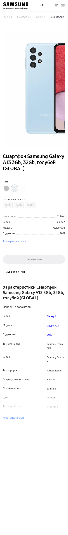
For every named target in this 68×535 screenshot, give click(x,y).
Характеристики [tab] (15, 271)
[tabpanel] (34, 352)
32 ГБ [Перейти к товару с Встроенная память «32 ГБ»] (8, 205)
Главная (7, 17)
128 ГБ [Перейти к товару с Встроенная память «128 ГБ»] (30, 205)
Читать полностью (13, 417)
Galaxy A (41, 17)
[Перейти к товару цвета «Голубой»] (14, 188)
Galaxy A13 (53, 325)
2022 (49, 334)
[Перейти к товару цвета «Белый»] (22, 188)
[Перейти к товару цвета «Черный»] (6, 188)
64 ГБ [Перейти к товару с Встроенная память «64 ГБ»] (19, 205)
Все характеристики (14, 241)
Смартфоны (24, 17)
